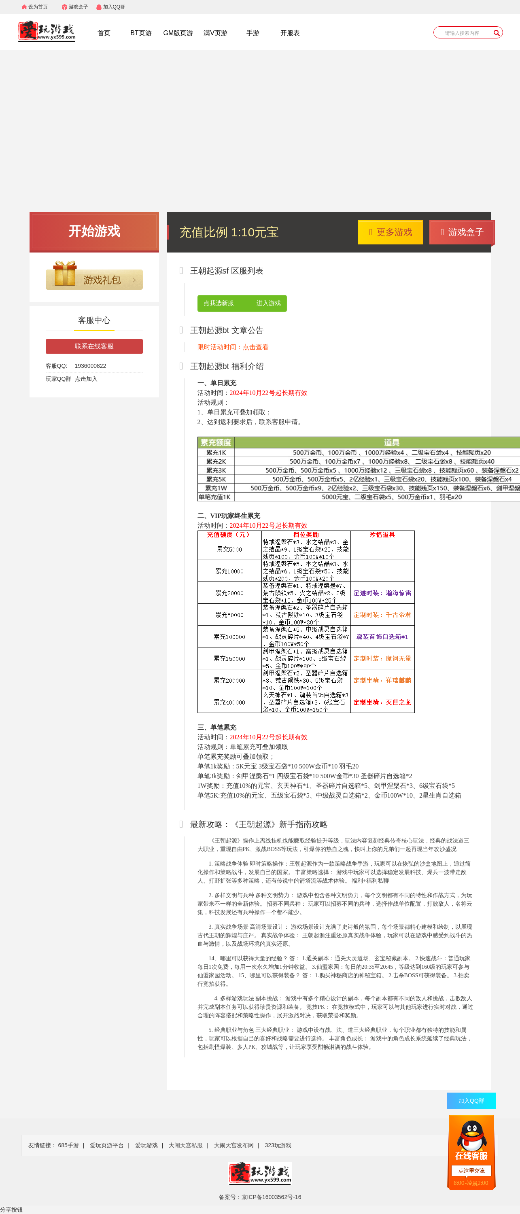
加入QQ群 (114, 7)
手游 (252, 33)
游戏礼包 (94, 275)
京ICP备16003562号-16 (271, 1197)
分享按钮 (11, 1209)
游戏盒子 (78, 7)
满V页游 (215, 33)
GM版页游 (178, 33)
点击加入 (86, 379)
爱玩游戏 (146, 1145)
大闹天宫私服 (186, 1145)
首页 (104, 33)
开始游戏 (94, 231)
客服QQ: (57, 366)
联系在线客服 (94, 346)
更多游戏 (390, 232)
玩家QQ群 (59, 379)
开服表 (290, 33)
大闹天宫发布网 (234, 1145)
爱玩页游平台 (107, 1145)
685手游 (68, 1145)
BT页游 (140, 33)
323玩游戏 (278, 1145)
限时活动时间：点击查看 (233, 347)
